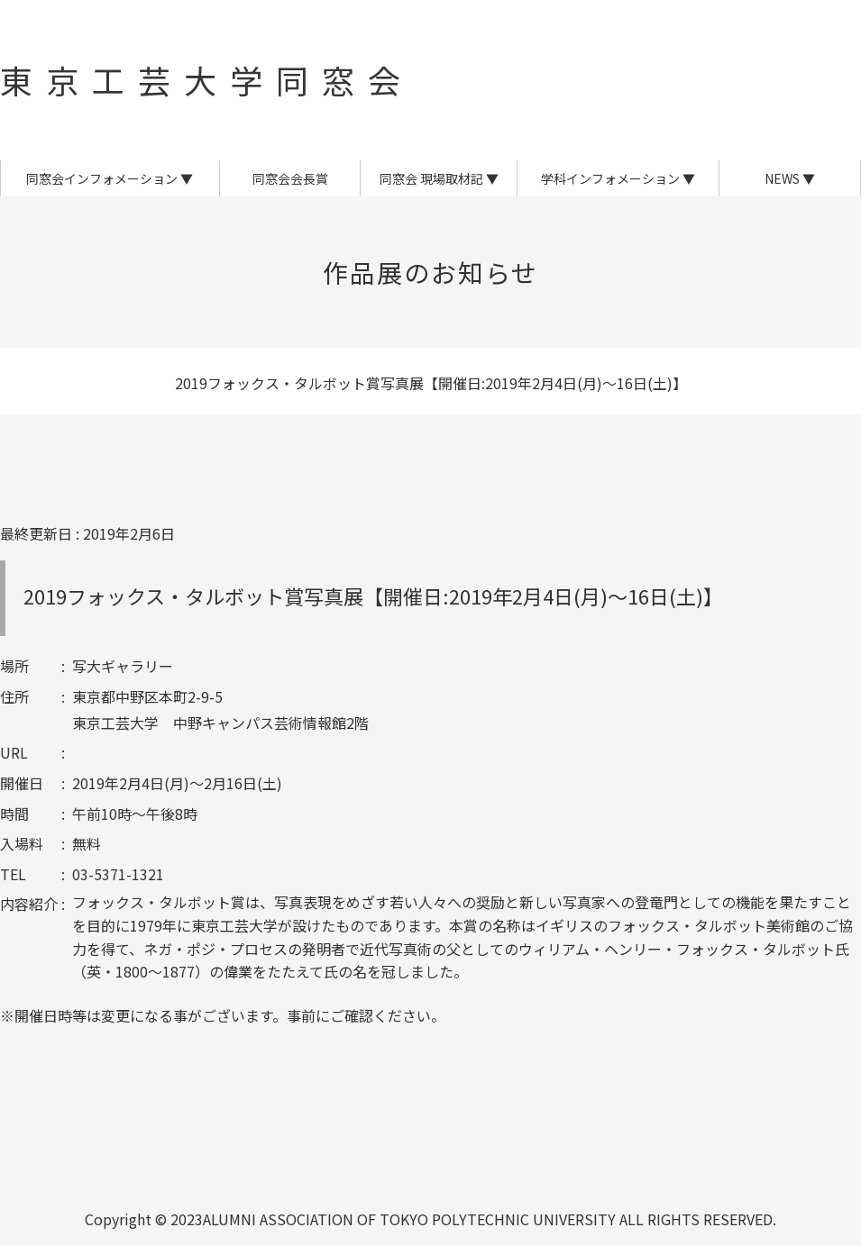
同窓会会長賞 (290, 178)
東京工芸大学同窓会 (207, 79)
